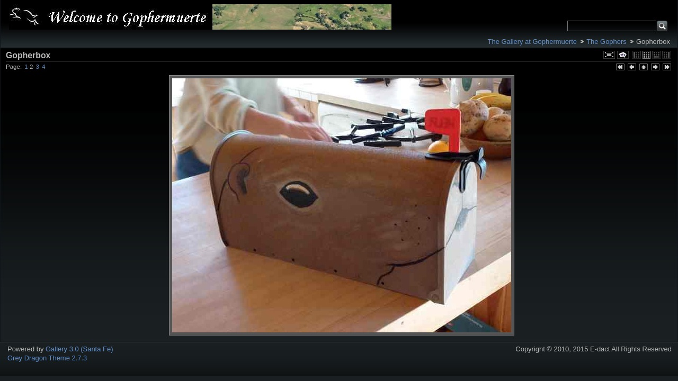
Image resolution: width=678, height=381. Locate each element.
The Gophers (606, 42)
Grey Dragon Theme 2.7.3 (47, 358)
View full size (609, 55)
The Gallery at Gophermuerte (532, 42)
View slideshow (623, 55)
